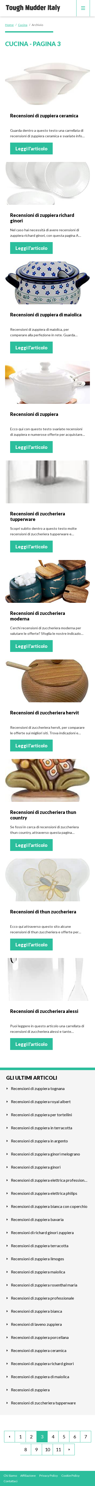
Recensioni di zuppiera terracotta (39, 1245)
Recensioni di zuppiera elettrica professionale (50, 1180)
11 (58, 1449)
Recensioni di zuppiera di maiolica (40, 1376)
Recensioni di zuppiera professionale (42, 1298)
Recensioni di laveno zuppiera (36, 1324)
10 (47, 1449)
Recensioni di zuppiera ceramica (38, 1350)
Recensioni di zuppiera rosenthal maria (44, 1284)
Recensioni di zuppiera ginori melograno (45, 1153)
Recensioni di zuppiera (30, 1389)
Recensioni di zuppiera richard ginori (42, 1363)
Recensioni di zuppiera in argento (39, 1140)
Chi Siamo (10, 1475)
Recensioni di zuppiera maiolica (38, 1271)
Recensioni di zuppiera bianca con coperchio (49, 1206)
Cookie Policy (70, 1475)
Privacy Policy (48, 1475)
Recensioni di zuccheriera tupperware (43, 1402)
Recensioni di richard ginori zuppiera (42, 1232)
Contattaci (10, 1481)
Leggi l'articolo (31, 148)
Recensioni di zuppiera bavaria (37, 1219)
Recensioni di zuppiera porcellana (40, 1337)
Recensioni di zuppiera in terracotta (41, 1127)
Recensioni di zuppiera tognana (38, 1088)
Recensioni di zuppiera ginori (36, 1167)
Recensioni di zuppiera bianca (36, 1311)
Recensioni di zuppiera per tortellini (41, 1114)
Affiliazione (28, 1475)
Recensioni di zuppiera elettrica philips (44, 1193)
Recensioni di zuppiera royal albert (41, 1101)
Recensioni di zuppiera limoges (37, 1258)
